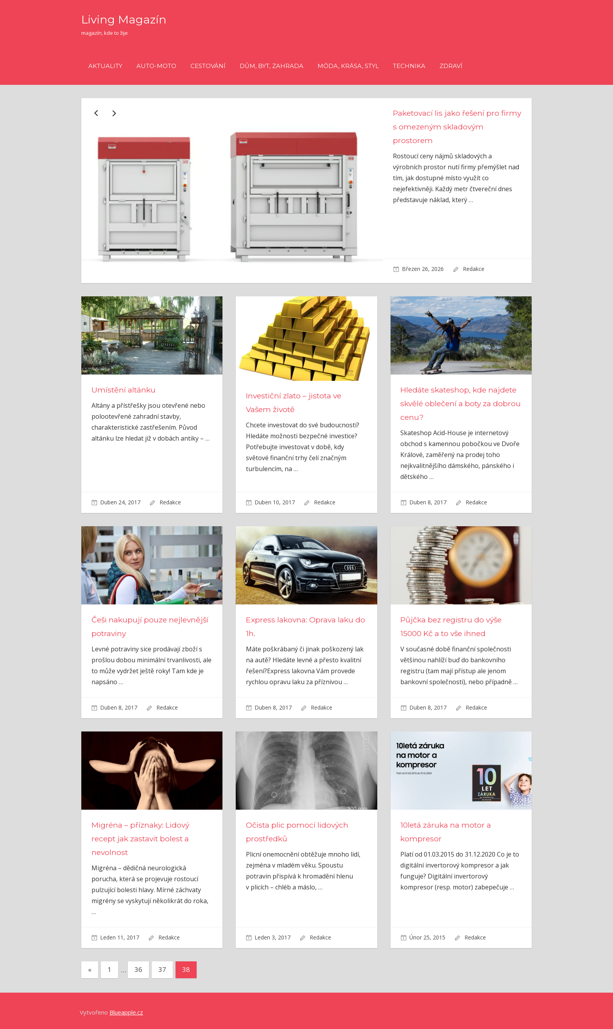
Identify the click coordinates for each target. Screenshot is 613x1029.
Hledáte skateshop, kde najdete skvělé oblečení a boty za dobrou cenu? (458, 400)
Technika (409, 66)
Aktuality (105, 66)
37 (162, 966)
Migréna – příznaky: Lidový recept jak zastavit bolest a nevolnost (142, 835)
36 (138, 966)
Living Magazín (128, 19)
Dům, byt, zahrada (271, 66)
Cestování (208, 66)
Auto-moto (156, 66)
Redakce (473, 268)
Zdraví (450, 66)
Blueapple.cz (126, 1009)
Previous (96, 112)
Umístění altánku (124, 386)
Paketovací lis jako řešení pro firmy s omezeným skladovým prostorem (450, 126)
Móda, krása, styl (348, 66)
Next (113, 112)
